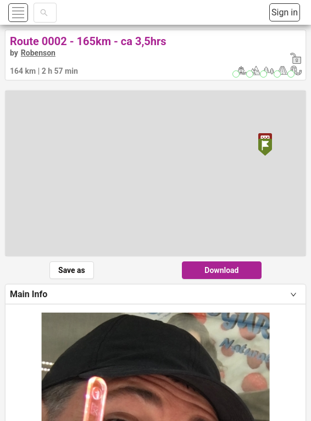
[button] (31, 12)
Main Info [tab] (28, 294)
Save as (71, 270)
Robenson (38, 52)
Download (221, 270)
